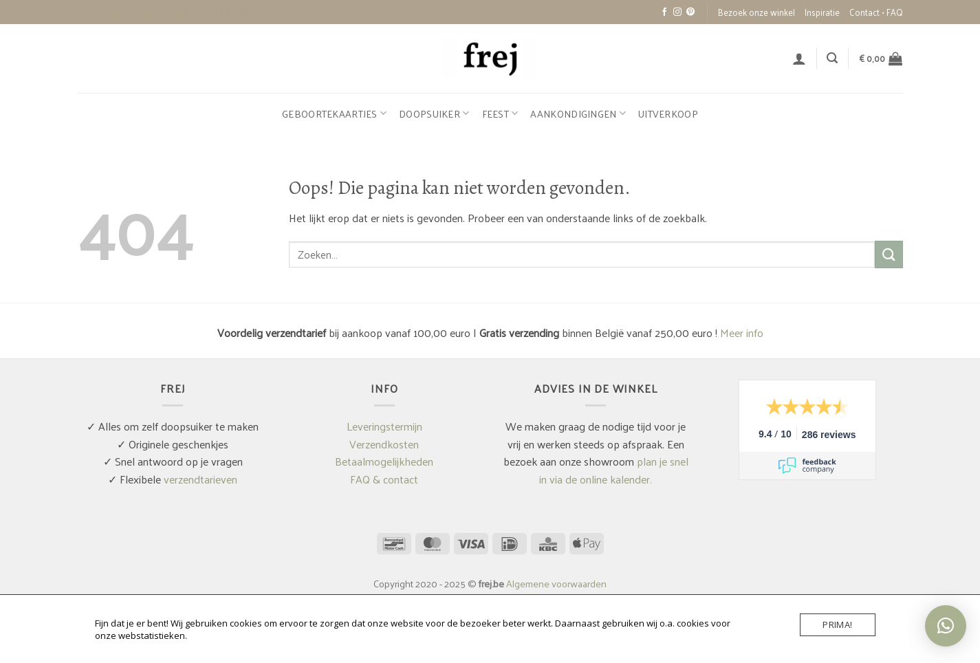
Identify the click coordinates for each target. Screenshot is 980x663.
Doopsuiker (434, 113)
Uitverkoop (668, 113)
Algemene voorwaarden (556, 583)
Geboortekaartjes (334, 113)
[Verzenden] (888, 254)
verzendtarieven (200, 479)
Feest (500, 113)
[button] (799, 58)
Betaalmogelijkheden (384, 461)
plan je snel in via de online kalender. (613, 470)
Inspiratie (822, 12)
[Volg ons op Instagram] (677, 12)
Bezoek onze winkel (756, 12)
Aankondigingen (578, 113)
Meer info (741, 333)
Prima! (837, 624)
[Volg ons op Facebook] (664, 12)
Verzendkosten (384, 444)
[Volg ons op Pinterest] (690, 12)
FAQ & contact (384, 479)
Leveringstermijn (384, 426)
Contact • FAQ (876, 12)
